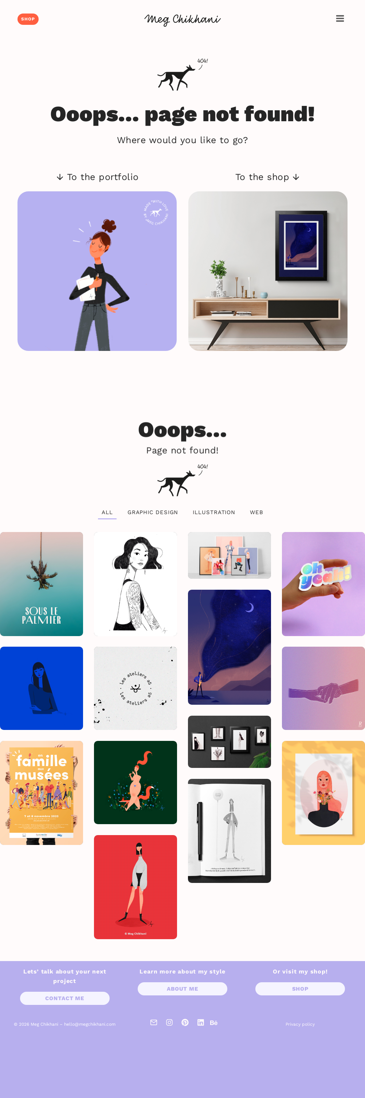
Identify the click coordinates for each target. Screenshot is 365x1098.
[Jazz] (229, 647)
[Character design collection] (229, 555)
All (107, 512)
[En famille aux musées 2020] (41, 793)
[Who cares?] (323, 688)
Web (256, 512)
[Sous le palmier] (41, 584)
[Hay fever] (323, 793)
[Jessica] (135, 887)
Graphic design (152, 512)
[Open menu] (340, 18)
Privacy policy (300, 1024)
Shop (28, 19)
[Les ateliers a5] (135, 688)
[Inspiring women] (135, 584)
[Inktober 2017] (229, 742)
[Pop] (41, 688)
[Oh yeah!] (323, 584)
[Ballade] (135, 782)
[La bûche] (229, 831)
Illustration (214, 512)
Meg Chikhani (44, 1024)
